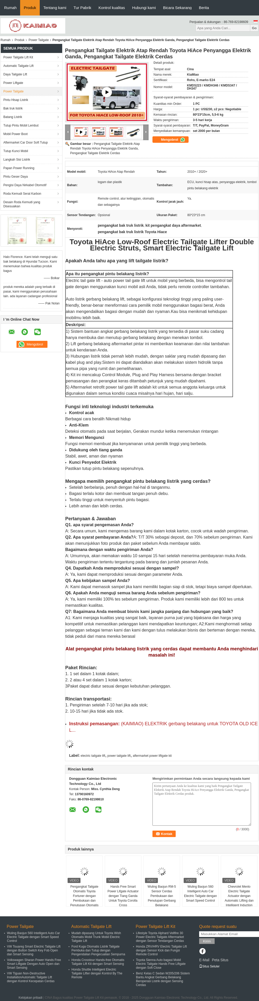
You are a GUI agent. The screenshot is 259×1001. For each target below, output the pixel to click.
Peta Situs (220, 960)
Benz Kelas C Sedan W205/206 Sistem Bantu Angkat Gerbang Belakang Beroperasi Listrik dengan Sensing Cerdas (163, 979)
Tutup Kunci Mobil (15, 151)
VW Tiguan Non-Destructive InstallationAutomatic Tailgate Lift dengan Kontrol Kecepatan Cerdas (30, 977)
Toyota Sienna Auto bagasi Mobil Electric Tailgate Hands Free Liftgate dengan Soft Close (161, 964)
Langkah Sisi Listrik (16, 159)
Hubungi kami (144, 7)
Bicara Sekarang (177, 8)
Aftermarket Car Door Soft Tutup (25, 142)
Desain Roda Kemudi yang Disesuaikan (21, 204)
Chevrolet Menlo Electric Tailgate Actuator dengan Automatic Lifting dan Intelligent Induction (239, 896)
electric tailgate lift (93, 756)
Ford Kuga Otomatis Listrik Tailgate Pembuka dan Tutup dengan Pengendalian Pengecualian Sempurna (98, 950)
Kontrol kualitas (112, 7)
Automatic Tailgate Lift (18, 66)
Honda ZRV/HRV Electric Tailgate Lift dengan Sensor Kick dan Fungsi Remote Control (161, 950)
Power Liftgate (13, 83)
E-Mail (204, 960)
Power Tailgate (39, 40)
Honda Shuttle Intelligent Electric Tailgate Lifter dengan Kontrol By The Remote (96, 973)
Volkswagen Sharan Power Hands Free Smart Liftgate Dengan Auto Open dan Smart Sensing (34, 964)
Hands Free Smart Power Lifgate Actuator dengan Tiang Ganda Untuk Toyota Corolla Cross (123, 896)
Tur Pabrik (82, 7)
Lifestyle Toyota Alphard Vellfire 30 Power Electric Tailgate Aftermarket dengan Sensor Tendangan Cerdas (160, 937)
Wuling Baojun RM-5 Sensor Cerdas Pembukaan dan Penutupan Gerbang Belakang (162, 896)
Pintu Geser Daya (15, 176)
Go (254, 28)
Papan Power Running (18, 168)
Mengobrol (173, 139)
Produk (30, 7)
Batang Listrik (12, 117)
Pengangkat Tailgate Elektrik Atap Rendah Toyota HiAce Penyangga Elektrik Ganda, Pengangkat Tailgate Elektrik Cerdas (105, 148)
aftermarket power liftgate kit (152, 756)
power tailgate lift (119, 756)
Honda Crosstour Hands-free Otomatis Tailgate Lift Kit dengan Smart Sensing (97, 962)
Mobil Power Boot (15, 134)
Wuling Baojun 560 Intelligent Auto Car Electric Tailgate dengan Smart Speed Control (200, 893)
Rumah (10, 7)
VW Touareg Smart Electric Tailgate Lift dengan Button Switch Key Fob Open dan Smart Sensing (34, 950)
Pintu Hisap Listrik (15, 100)
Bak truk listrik (13, 108)
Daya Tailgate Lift (15, 74)
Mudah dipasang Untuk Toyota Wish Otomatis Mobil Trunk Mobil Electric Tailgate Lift (96, 937)
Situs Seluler (209, 966)
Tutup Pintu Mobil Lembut (20, 125)
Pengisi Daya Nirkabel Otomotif (24, 185)
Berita (204, 7)
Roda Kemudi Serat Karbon (22, 193)
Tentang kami (54, 7)
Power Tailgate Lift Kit (18, 57)
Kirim (207, 941)
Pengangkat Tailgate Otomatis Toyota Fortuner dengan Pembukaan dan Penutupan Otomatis (84, 896)
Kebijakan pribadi (30, 997)
